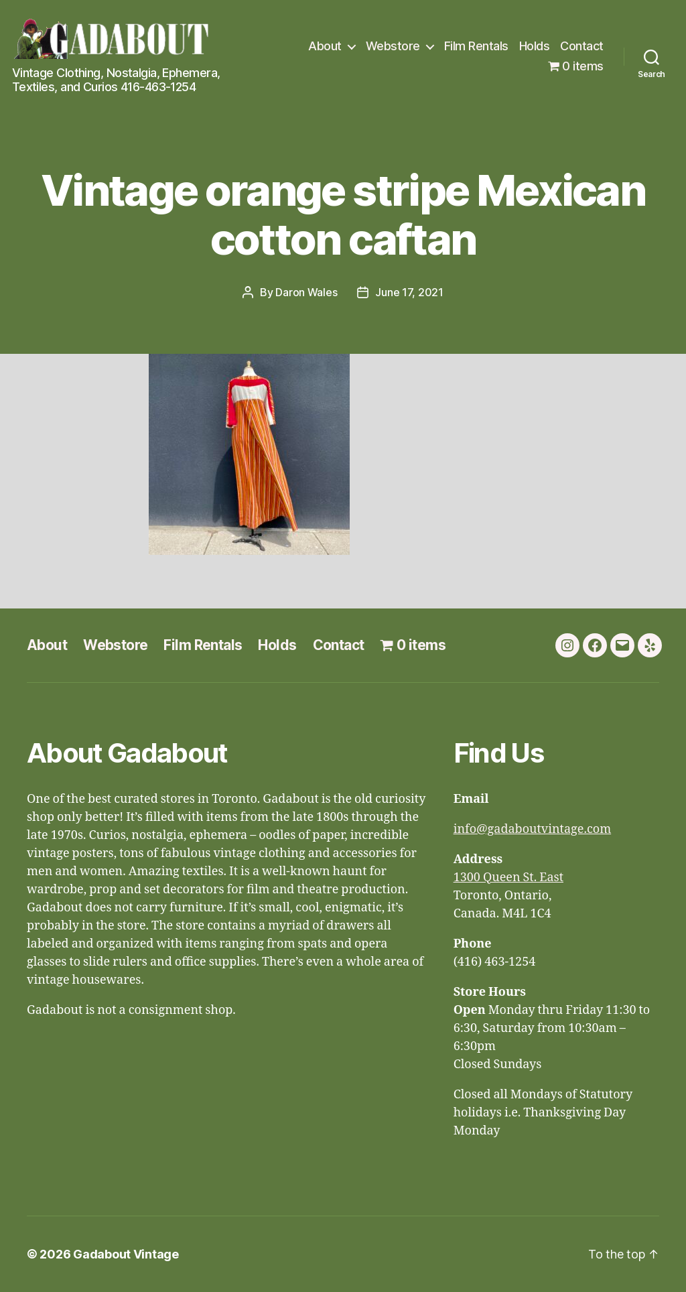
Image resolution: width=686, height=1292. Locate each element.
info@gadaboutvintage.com (533, 829)
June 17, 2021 (409, 292)
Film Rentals (476, 46)
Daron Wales (306, 292)
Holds (534, 46)
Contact (582, 46)
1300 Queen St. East (508, 877)
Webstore (393, 46)
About (325, 46)
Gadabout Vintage (126, 1254)
